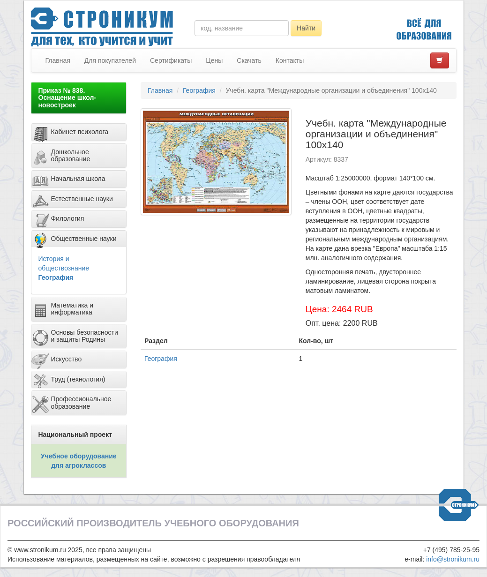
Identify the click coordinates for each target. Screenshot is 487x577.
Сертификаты (171, 60)
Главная (57, 60)
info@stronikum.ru (453, 559)
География (56, 277)
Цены (214, 60)
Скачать (249, 60)
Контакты (290, 60)
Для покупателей (110, 60)
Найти (306, 28)
